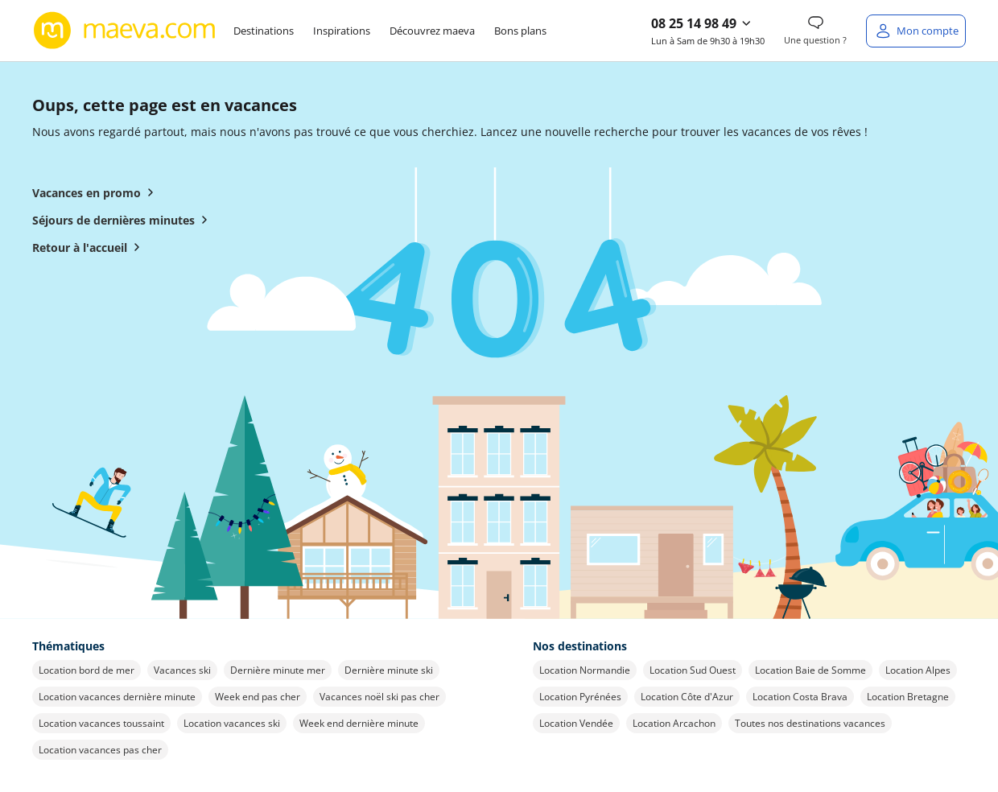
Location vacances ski (232, 723)
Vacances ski (182, 670)
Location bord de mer (86, 670)
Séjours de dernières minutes (123, 219)
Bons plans (520, 30)
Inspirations (341, 30)
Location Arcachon (674, 723)
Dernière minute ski (388, 670)
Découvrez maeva (432, 30)
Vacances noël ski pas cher (379, 696)
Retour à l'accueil (89, 247)
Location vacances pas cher (100, 750)
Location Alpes (918, 670)
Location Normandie (584, 670)
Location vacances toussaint (101, 723)
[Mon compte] (916, 30)
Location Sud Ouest (693, 670)
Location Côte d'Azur (687, 696)
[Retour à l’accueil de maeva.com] (124, 30)
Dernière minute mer (277, 670)
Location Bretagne (908, 696)
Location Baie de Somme (810, 670)
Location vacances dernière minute (117, 696)
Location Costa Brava (800, 696)
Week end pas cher (257, 696)
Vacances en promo (96, 192)
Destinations (263, 30)
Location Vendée (576, 723)
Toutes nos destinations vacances (810, 723)
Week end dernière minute (359, 723)
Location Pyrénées (580, 696)
